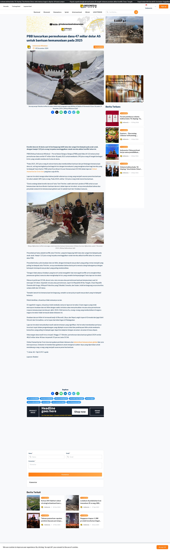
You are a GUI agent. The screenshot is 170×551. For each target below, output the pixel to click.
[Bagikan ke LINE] (61, 112)
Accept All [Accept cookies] (162, 547)
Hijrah (87, 12)
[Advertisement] (65, 130)
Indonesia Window (40, 46)
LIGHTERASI (97, 12)
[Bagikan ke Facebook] (52, 112)
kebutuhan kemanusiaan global (85, 342)
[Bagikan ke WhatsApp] (78, 112)
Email (68, 453)
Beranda (5, 6)
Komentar (32, 461)
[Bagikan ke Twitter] (56, 112)
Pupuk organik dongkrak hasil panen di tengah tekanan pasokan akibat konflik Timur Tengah (104, 1)
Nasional (37, 12)
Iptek (67, 12)
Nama (31, 453)
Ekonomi (47, 12)
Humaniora (57, 12)
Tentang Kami (16, 6)
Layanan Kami (28, 6)
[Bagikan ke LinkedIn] (65, 112)
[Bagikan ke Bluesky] (69, 112)
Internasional (77, 12)
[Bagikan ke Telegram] (73, 112)
